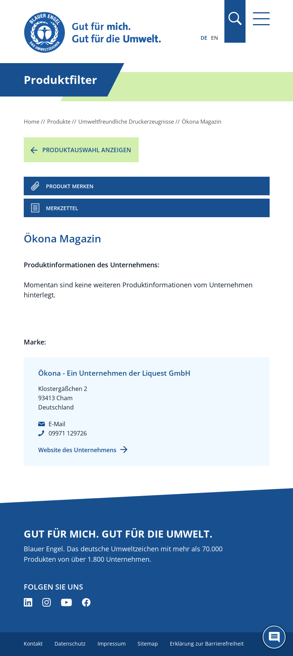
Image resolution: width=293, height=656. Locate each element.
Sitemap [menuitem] (148, 643)
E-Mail (57, 424)
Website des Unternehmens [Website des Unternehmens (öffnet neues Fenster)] (77, 450)
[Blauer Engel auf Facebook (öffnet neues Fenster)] (86, 602)
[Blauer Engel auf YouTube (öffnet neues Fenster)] (66, 602)
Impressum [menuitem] (112, 643)
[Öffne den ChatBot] (274, 637)
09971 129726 (68, 433)
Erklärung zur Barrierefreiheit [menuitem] (207, 643)
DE (204, 37)
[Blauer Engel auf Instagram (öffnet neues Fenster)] (46, 602)
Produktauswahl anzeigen (86, 150)
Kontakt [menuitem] (33, 643)
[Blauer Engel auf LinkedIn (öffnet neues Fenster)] (28, 602)
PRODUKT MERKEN (69, 186)
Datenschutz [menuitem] (70, 643)
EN (214, 37)
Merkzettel (62, 208)
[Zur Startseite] (110, 33)
